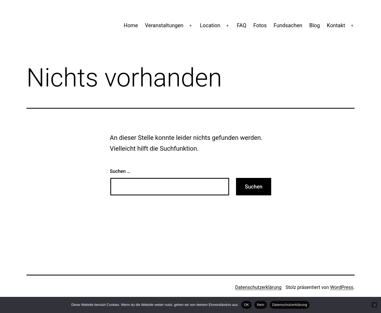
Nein (260, 305)
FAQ (241, 25)
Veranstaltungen (164, 25)
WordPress (341, 287)
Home (131, 25)
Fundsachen (288, 25)
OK (246, 305)
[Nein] (374, 304)
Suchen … (120, 171)
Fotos (259, 25)
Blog (314, 25)
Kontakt (336, 25)
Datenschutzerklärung (258, 287)
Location (210, 25)
